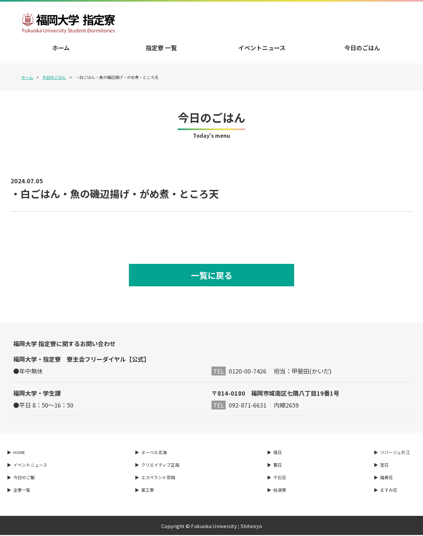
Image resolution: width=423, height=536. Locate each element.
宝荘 (384, 466)
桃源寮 (279, 490)
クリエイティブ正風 (160, 466)
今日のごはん (362, 47)
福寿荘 (386, 478)
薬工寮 (147, 490)
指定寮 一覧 (161, 47)
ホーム (61, 47)
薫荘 (277, 466)
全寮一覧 (21, 490)
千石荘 (279, 478)
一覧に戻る (211, 275)
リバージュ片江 (395, 453)
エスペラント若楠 (158, 478)
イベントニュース (262, 47)
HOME (19, 453)
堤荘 (277, 453)
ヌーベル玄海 (154, 453)
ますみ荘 (388, 490)
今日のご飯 (24, 478)
